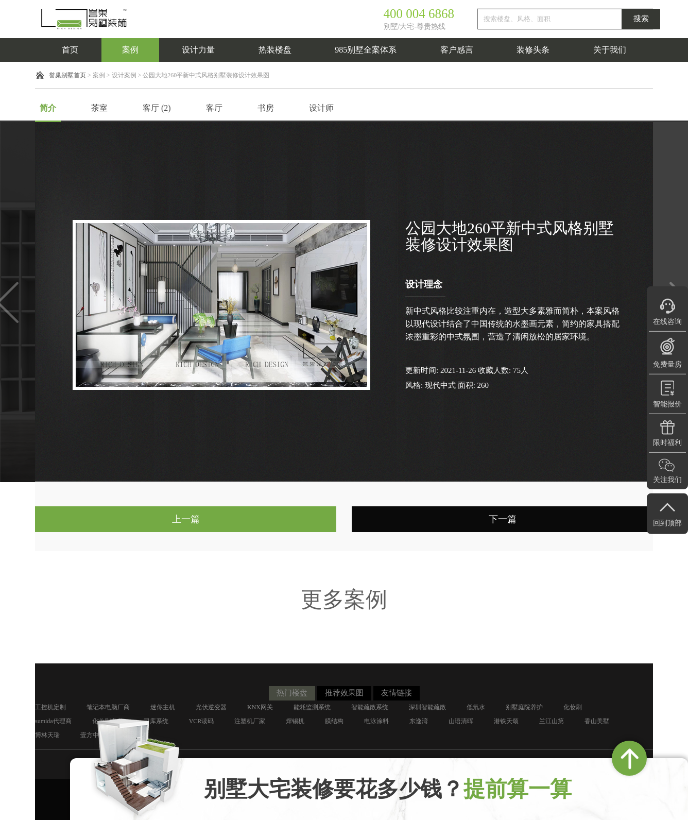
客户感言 (456, 49)
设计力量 (198, 49)
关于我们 (609, 49)
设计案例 (124, 75)
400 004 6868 (419, 14)
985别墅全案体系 (366, 49)
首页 (70, 49)
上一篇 (186, 519)
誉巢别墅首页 (67, 75)
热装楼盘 (275, 49)
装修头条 (533, 49)
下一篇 (503, 519)
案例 (130, 49)
